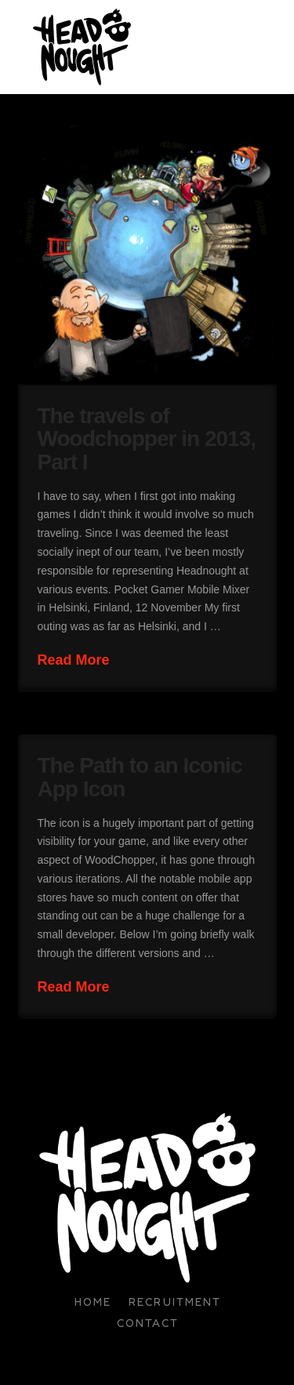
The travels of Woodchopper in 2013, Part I (147, 439)
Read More (74, 660)
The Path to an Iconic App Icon (140, 776)
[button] (269, 47)
